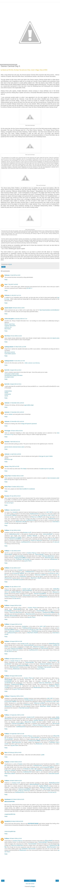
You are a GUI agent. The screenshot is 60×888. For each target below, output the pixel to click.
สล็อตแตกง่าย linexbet (15, 537)
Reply (6, 279)
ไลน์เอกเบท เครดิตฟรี (36, 517)
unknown (7, 402)
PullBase (7, 510)
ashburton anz (8, 327)
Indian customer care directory (32, 363)
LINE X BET (49, 512)
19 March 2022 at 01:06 (17, 430)
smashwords (8, 394)
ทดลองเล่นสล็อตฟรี (47, 534)
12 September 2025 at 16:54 (17, 715)
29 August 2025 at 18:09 (16, 675)
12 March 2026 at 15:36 (16, 761)
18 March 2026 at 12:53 (16, 780)
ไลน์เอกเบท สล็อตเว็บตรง (48, 556)
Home (30, 880)
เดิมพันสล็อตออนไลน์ (14, 534)
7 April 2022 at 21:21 (15, 441)
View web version (30, 883)
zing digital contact (9, 377)
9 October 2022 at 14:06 (17, 475)
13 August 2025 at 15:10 (16, 624)
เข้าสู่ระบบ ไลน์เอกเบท (36, 540)
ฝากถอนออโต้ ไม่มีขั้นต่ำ (11, 515)
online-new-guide (9, 318)
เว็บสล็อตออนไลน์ (34, 513)
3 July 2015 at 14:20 (15, 275)
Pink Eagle (7, 430)
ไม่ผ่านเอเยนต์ (51, 538)
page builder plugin (29, 405)
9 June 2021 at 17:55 (19, 360)
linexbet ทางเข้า (27, 532)
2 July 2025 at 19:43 (15, 510)
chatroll (6, 392)
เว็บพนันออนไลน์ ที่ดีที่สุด (20, 557)
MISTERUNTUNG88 (33, 823)
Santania (7, 441)
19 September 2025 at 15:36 (17, 733)
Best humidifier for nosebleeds (27, 489)
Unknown (7, 275)
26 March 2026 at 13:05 (16, 838)
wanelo (6, 395)
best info (7, 370)
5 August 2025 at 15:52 (15, 605)
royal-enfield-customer (10, 353)
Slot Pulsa (7, 336)
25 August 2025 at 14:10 (16, 658)
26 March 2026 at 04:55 (17, 821)
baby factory (8, 328)
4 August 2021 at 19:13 (15, 370)
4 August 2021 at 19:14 (15, 384)
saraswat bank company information (13, 375)
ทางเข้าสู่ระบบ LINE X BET (47, 515)
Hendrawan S (8, 799)
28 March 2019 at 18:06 (18, 307)
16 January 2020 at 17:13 (20, 318)
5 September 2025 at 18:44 (16, 696)
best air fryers (9, 502)
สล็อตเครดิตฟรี (8, 554)
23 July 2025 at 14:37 (15, 568)
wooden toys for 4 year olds (47, 468)
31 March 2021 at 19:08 (20, 346)
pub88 (42, 754)
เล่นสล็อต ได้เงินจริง (32, 535)
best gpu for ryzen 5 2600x (46, 456)
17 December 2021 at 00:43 (17, 412)
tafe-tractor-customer (10, 352)
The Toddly (23, 468)
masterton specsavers (10, 325)
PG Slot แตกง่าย (16, 598)
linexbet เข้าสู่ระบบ (32, 553)
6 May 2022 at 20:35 (14, 466)
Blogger (33, 886)
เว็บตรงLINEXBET (39, 554)
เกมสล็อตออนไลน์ (30, 520)
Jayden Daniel (8, 307)
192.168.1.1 (29, 288)
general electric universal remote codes (14, 447)
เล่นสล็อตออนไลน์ (25, 542)
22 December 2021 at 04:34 (17, 421)
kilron (6, 752)
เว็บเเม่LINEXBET (19, 556)
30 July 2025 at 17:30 (15, 586)
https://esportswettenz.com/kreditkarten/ (49, 310)
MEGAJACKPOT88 (10, 801)
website (11, 414)
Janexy (6, 466)
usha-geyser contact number (12, 373)
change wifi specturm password (29, 423)
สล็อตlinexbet (54, 559)
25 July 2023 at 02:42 (15, 496)
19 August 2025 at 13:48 (16, 641)
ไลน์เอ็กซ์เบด (51, 518)
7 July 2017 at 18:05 (13, 284)
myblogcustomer (9, 346)
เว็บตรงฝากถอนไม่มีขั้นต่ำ (15, 538)
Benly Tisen (8, 475)
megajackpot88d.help (10, 814)
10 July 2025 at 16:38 (15, 530)
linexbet (15, 512)
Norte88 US (8, 821)
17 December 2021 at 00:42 (17, 402)
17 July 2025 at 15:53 (15, 550)
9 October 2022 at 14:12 (17, 486)
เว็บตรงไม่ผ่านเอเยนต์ (17, 579)
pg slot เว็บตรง (28, 560)
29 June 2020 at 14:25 (16, 336)
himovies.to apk (8, 459)
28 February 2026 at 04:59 (14, 752)
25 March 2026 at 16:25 (18, 799)
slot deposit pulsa (54, 338)
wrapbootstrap (8, 391)
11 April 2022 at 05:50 (15, 454)
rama (6, 284)
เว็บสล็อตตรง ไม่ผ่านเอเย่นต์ (22, 559)
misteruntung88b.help (10, 831)
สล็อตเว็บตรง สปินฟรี (21, 521)
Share (3, 266)
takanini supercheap (10, 324)
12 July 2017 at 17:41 (15, 295)
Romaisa (7, 496)
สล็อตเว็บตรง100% (49, 557)
